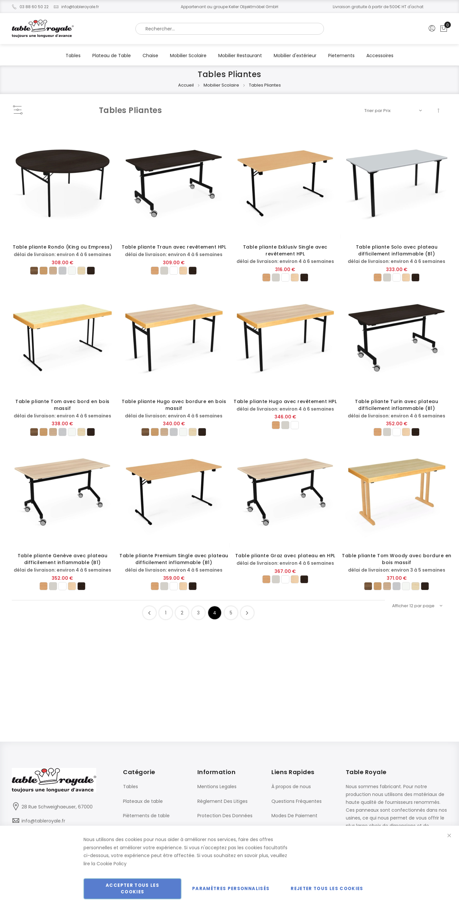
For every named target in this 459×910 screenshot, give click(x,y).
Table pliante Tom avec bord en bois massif (62, 405)
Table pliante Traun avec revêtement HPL (174, 247)
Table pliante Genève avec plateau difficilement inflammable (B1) (63, 559)
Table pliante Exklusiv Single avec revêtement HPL (285, 250)
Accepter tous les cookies (132, 888)
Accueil (186, 85)
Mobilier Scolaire (222, 85)
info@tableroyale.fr (76, 6)
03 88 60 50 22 (30, 6)
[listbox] (62, 271)
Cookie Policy (112, 863)
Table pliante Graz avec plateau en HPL (285, 555)
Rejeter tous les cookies (327, 889)
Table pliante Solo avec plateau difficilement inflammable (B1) (397, 250)
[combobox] (229, 29)
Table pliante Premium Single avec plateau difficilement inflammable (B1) (173, 559)
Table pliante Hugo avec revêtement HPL (285, 401)
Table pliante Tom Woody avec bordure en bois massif (396, 559)
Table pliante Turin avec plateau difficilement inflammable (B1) (396, 405)
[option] (34, 271)
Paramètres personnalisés (230, 889)
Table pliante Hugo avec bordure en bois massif (174, 405)
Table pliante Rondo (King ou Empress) (63, 247)
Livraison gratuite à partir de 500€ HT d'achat (378, 6)
